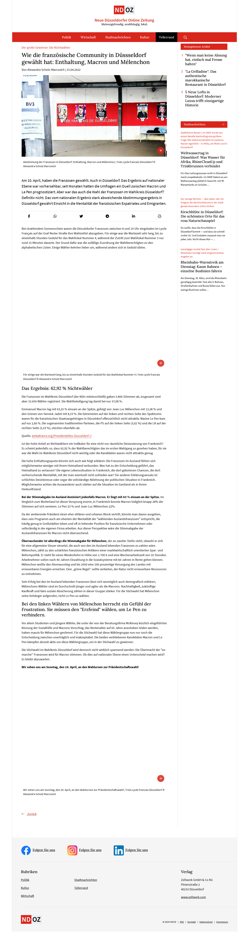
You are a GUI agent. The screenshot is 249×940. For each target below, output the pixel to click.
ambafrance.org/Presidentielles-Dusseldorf (60, 444)
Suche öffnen (185, 37)
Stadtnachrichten (118, 37)
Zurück (32, 822)
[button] (29, 224)
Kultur (144, 37)
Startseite (27, 46)
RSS (182, 930)
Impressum (222, 930)
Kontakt (191, 930)
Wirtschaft (88, 37)
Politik (66, 37)
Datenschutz (206, 930)
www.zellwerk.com (193, 905)
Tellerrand (166, 37)
